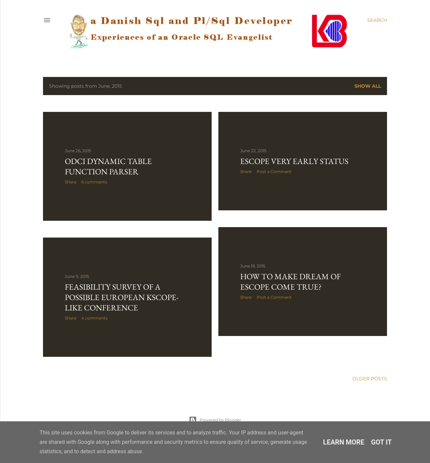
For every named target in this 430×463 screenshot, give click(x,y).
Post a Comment (274, 171)
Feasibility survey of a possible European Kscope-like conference (122, 297)
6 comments (94, 181)
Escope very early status (294, 161)
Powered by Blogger (215, 420)
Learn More (343, 442)
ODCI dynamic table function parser (108, 166)
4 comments (94, 318)
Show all (367, 86)
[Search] (377, 20)
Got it (381, 442)
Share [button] (70, 181)
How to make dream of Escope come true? (290, 281)
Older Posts (369, 379)
